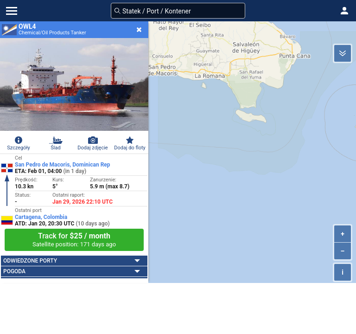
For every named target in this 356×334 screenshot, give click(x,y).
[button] (344, 10)
